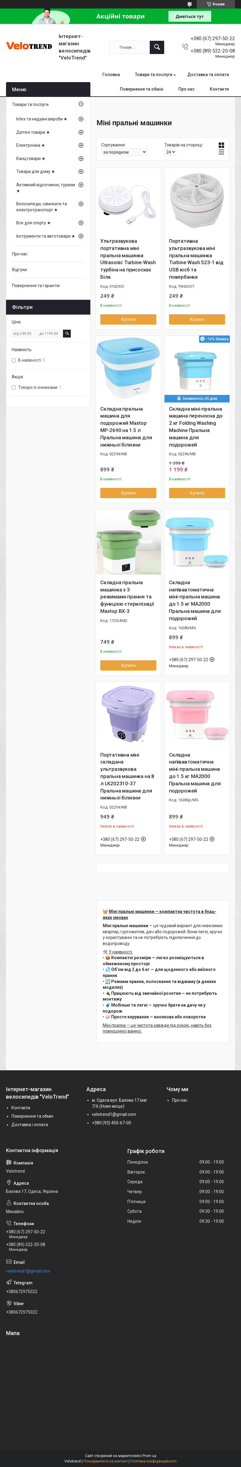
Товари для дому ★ (35, 171)
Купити (128, 319)
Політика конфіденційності (153, 1461)
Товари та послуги (153, 74)
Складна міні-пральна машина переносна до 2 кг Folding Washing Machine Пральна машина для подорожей (196, 427)
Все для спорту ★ (33, 222)
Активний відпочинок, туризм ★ (45, 187)
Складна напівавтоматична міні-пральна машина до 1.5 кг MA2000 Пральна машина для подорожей (195, 600)
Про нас (186, 89)
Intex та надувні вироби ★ (41, 119)
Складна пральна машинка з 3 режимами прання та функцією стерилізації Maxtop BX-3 (127, 596)
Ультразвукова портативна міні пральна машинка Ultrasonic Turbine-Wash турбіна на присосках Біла (127, 259)
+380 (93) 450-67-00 (111, 1122)
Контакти (219, 89)
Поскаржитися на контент (105, 1461)
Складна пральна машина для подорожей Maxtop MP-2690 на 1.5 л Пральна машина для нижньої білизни (126, 427)
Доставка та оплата (208, 74)
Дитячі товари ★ (33, 132)
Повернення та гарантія (36, 285)
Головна (111, 74)
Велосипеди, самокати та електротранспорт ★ (41, 206)
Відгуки (19, 269)
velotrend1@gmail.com (114, 1114)
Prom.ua (149, 1456)
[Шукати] (157, 47)
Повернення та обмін (141, 89)
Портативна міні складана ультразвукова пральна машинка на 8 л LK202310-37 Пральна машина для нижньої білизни (127, 776)
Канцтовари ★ (30, 158)
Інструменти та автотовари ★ (45, 236)
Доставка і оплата (29, 1124)
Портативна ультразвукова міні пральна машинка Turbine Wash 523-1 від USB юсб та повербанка (196, 259)
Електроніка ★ (30, 145)
